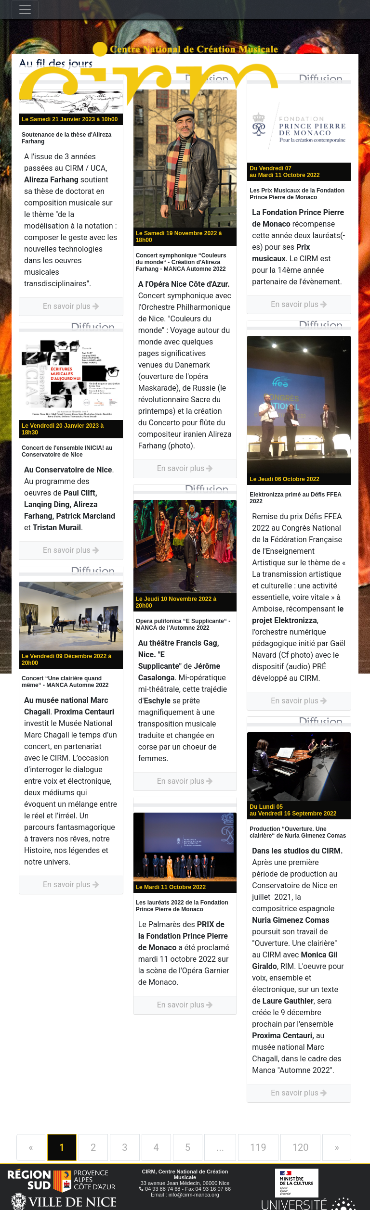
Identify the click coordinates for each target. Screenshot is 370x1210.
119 (258, 1147)
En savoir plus (71, 306)
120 (300, 1147)
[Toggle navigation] (25, 9)
